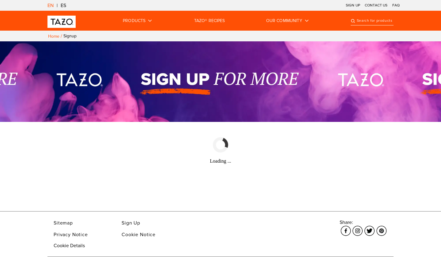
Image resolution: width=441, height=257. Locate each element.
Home (53, 36)
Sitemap (63, 223)
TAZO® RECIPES (209, 21)
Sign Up (131, 223)
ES (63, 5)
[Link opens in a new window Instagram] (358, 227)
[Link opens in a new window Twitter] (369, 227)
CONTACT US (376, 5)
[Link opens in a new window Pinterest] (381, 227)
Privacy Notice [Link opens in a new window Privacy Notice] (71, 235)
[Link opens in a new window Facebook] (346, 227)
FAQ (396, 5)
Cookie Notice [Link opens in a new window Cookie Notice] (139, 235)
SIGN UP (353, 5)
